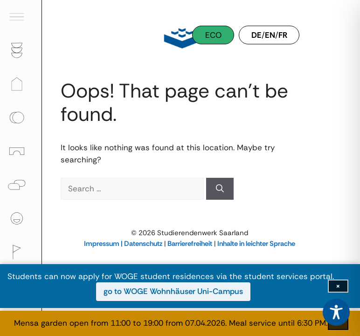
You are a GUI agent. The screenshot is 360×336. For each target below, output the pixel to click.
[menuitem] (21, 17)
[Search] (220, 189)
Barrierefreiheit (189, 243)
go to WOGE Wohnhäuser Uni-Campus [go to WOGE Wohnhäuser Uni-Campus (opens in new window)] (173, 291)
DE (256, 35)
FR (282, 35)
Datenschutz (143, 243)
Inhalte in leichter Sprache (256, 243)
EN (270, 35)
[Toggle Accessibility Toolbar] (336, 312)
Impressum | (104, 243)
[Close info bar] (338, 286)
